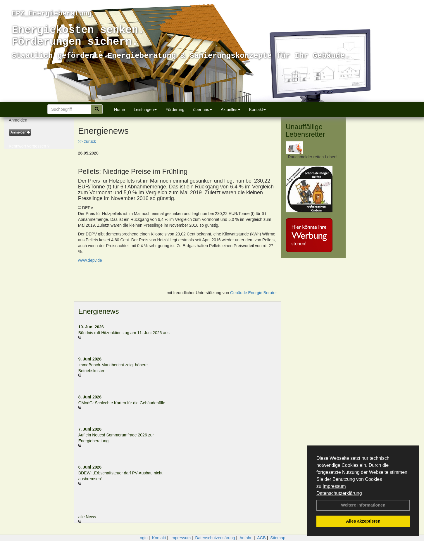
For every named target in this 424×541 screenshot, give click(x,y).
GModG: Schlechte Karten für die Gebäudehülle (121, 402)
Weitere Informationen (363, 505)
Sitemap (277, 537)
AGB (261, 537)
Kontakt (257, 109)
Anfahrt (246, 537)
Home (119, 109)
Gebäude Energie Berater (253, 292)
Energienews (98, 311)
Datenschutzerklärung (339, 493)
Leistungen (145, 109)
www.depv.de (90, 260)
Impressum (334, 486)
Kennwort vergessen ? (29, 146)
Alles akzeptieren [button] (363, 521)
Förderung (175, 109)
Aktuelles (230, 109)
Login (142, 537)
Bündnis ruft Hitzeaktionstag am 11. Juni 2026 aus (124, 332)
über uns (202, 109)
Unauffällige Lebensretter (305, 130)
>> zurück (87, 141)
